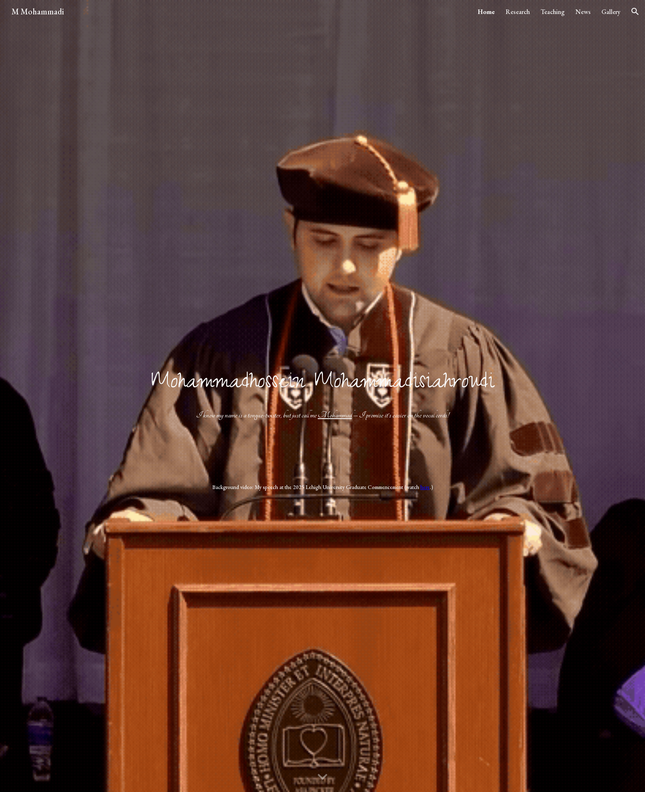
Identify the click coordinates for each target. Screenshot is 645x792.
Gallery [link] (610, 11)
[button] (635, 11)
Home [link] (486, 11)
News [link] (583, 11)
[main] (322, 394)
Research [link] (518, 11)
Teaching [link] (553, 11)
